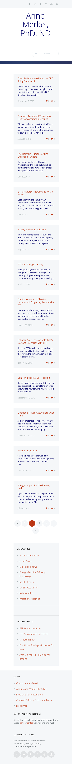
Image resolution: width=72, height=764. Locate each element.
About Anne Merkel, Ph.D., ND (31, 688)
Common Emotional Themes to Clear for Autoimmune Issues (34, 117)
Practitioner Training (29, 598)
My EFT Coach (26, 581)
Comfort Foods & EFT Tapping (34, 377)
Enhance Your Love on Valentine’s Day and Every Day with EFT (35, 341)
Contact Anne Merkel (27, 683)
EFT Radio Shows (28, 566)
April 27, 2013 (24, 284)
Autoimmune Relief (29, 555)
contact (30, 723)
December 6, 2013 (26, 101)
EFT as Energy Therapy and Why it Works (35, 193)
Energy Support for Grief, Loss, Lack (34, 487)
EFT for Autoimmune (30, 628)
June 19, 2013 (24, 176)
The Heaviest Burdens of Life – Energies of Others (34, 155)
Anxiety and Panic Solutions (32, 229)
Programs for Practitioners (29, 694)
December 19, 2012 (26, 397)
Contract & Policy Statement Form (34, 700)
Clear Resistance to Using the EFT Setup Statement (35, 80)
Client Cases (25, 561)
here (22, 723)
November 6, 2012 (26, 435)
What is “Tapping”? (27, 450)
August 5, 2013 (24, 139)
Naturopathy (26, 593)
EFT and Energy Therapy (30, 264)
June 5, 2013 (23, 214)
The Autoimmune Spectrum (33, 634)
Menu (47, 53)
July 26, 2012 (23, 508)
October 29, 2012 (26, 470)
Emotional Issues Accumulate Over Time (36, 414)
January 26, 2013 (25, 325)
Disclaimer (21, 705)
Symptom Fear (27, 639)
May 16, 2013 (23, 249)
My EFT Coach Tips (29, 587)
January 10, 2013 (25, 362)
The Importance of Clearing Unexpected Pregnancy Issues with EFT (36, 302)
